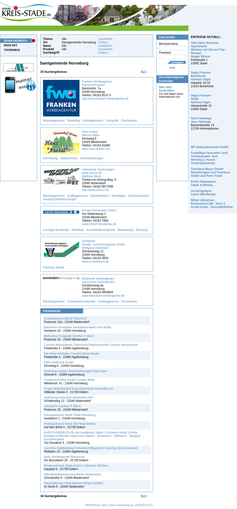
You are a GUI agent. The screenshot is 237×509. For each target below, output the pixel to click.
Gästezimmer (69, 158)
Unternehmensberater (81, 301)
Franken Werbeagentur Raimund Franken (97, 83)
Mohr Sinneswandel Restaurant (64, 457)
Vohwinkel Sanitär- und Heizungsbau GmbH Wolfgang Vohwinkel (103, 244)
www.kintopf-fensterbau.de (99, 224)
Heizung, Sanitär (54, 267)
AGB (104, 505)
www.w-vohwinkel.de (95, 261)
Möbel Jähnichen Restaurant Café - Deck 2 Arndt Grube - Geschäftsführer (212, 203)
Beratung (142, 230)
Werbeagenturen (54, 120)
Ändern (103, 42)
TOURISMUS (12, 49)
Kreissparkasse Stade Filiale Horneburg (69, 415)
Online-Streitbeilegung (121, 505)
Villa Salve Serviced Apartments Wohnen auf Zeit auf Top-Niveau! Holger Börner (208, 49)
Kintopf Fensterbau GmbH (99, 210)
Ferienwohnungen (91, 158)
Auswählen (105, 39)
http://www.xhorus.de (95, 190)
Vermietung (50, 158)
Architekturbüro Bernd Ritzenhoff (65, 318)
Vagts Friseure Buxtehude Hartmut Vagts (201, 76)
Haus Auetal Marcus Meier (91, 133)
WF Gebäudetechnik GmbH (209, 147)
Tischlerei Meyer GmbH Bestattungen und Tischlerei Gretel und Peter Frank (210, 172)
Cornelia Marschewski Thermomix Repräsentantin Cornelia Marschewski (91, 345)
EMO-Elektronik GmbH (59, 362)
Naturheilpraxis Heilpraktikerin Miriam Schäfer (73, 483)
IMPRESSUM (92, 505)
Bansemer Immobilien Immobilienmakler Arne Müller (77, 327)
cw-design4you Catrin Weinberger (203, 192)
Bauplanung (125, 230)
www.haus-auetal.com (96, 149)
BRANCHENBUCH (15, 40)
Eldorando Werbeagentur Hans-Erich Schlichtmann (98, 280)
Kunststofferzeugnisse (101, 230)
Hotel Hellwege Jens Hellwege (201, 120)
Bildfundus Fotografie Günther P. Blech (69, 336)
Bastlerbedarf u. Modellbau (107, 196)
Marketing (73, 120)
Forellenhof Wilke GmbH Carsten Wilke (69, 380)
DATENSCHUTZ (144, 505)
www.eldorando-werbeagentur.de (103, 295)
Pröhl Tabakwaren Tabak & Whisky (203, 183)
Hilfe (172, 67)
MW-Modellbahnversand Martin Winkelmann (72, 474)
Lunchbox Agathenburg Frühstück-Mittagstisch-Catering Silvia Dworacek (91, 448)
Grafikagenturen (92, 120)
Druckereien (129, 120)
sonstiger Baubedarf (56, 230)
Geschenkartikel (138, 196)
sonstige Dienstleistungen (59, 199)
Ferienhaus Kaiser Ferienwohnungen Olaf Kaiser (75, 371)
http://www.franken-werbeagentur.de (105, 98)
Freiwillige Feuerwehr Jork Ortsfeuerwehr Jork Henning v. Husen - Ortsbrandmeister (209, 158)
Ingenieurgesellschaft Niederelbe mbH (68, 397)
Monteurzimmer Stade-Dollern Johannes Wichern (76, 465)
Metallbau (77, 230)
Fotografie (112, 120)
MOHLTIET (10, 45)
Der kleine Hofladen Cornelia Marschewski (71, 353)
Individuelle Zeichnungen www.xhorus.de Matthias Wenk (98, 173)
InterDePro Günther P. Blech (62, 406)
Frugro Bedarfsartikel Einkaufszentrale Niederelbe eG (78, 388)
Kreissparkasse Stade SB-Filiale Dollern (70, 423)
